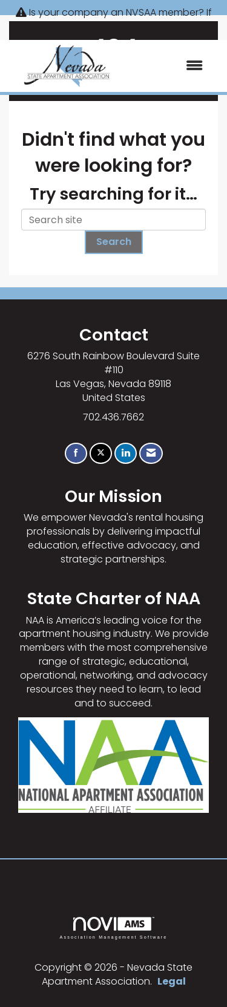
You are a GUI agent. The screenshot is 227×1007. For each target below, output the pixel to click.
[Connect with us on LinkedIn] (125, 453)
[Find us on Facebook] (76, 453)
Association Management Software (113, 928)
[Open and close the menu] (170, 66)
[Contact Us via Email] (151, 453)
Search (113, 242)
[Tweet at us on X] (101, 453)
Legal (171, 981)
